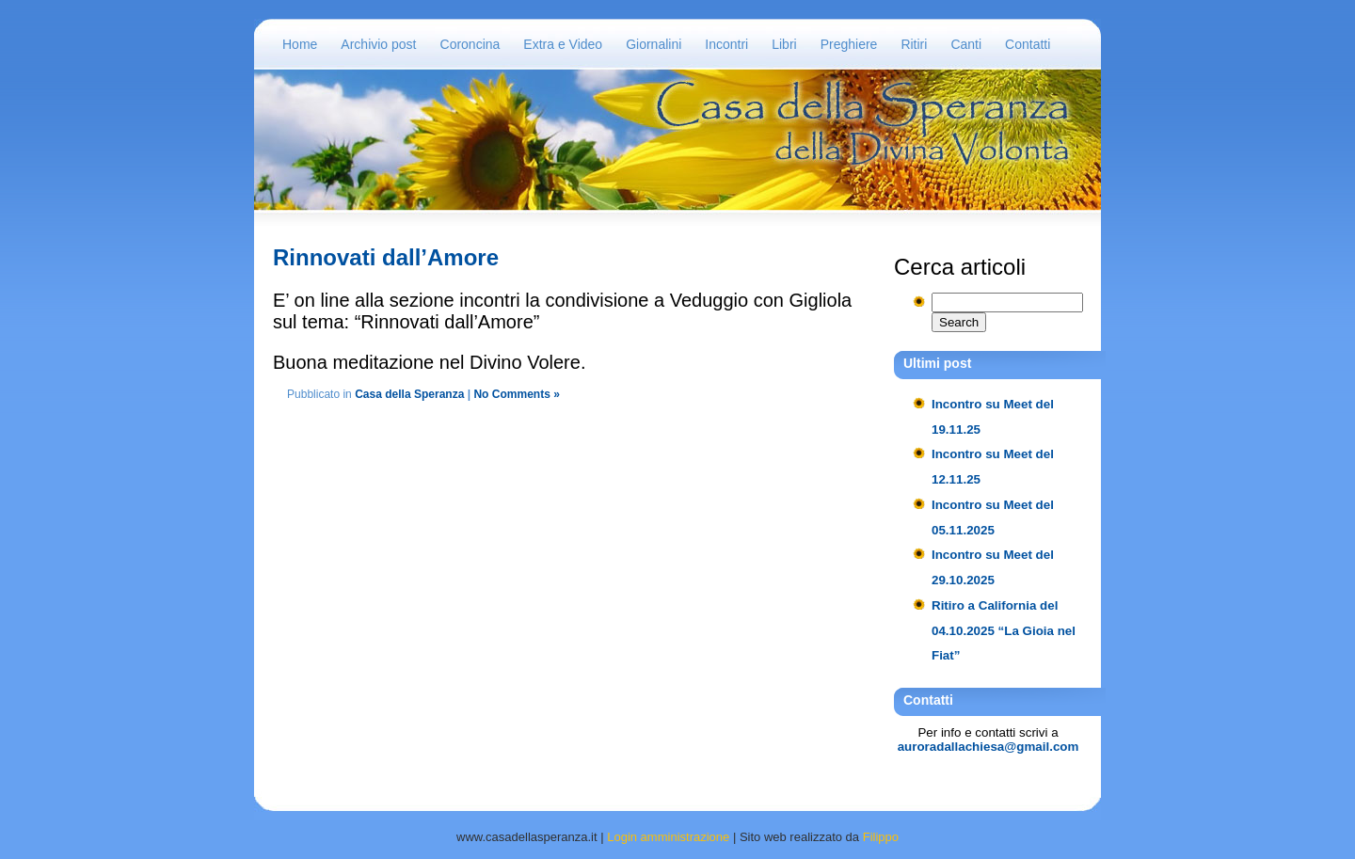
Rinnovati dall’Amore (386, 257)
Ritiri (914, 44)
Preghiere (849, 44)
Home (299, 44)
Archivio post (378, 44)
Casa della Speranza (409, 394)
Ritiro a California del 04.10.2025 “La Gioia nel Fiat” (1004, 630)
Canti (965, 44)
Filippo (881, 837)
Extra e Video (562, 44)
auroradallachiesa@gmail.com (988, 747)
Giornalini (653, 44)
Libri (784, 44)
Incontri (726, 44)
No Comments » (516, 394)
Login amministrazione (668, 837)
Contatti (1027, 44)
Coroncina (470, 44)
